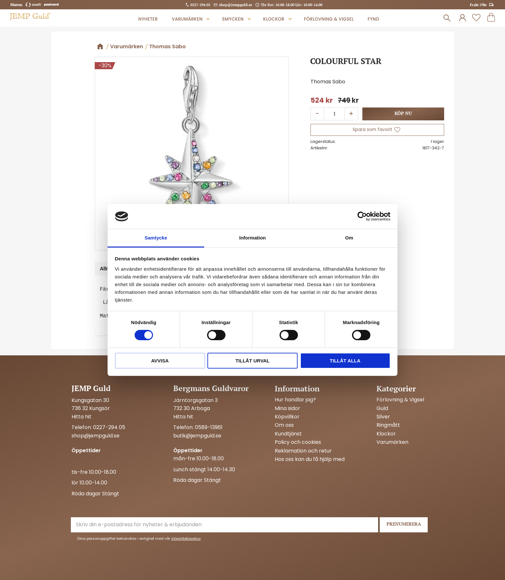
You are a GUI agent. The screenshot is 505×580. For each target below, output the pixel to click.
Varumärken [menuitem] (187, 19)
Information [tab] (252, 237)
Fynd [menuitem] (373, 19)
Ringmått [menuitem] (388, 425)
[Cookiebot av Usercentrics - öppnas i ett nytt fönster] (362, 216)
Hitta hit (81, 416)
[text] (321, 100)
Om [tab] (349, 237)
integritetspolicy (186, 538)
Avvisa (160, 360)
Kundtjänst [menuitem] (288, 434)
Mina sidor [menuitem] (287, 408)
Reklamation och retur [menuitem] (303, 451)
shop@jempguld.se (235, 4)
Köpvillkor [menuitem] (287, 417)
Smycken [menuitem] (233, 19)
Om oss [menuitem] (284, 425)
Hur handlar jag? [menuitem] (295, 400)
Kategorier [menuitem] (396, 388)
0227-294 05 (200, 4)
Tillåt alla (345, 360)
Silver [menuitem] (383, 417)
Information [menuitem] (297, 388)
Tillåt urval (252, 360)
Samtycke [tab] (156, 237)
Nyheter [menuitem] (148, 19)
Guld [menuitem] (382, 408)
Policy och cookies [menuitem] (298, 442)
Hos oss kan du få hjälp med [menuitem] (310, 459)
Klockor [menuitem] (273, 19)
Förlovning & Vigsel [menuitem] (329, 19)
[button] (476, 18)
